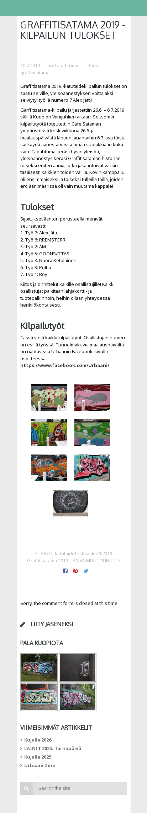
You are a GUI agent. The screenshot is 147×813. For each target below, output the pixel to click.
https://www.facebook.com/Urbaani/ (64, 365)
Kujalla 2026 (37, 740)
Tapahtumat (67, 65)
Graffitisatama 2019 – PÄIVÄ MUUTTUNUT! (72, 560)
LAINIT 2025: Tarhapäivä (52, 748)
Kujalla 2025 (37, 757)
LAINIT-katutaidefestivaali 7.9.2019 (75, 553)
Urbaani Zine (39, 765)
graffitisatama (34, 72)
